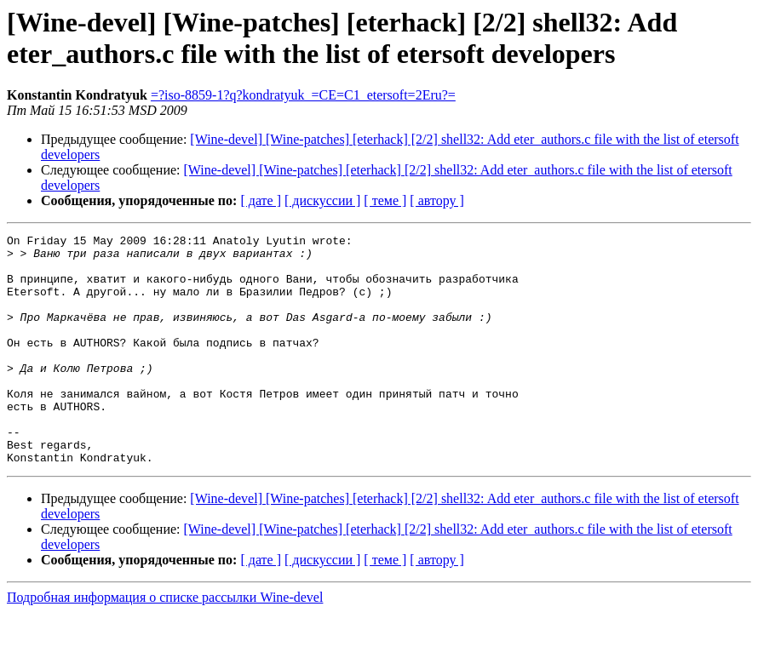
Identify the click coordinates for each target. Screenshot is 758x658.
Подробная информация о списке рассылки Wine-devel (165, 643)
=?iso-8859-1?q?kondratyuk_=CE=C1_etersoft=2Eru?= (303, 95)
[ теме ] (385, 200)
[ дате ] (260, 200)
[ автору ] (436, 200)
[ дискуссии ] (322, 200)
